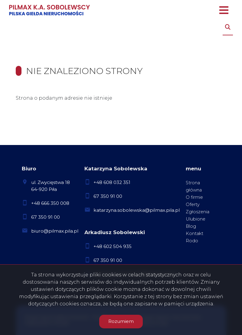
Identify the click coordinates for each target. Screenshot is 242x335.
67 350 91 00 (45, 217)
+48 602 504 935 (112, 246)
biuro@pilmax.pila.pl (54, 231)
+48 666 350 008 (50, 203)
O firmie (194, 197)
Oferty (193, 204)
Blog (191, 226)
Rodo (192, 240)
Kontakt (194, 233)
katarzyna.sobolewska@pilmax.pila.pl (136, 210)
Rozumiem (121, 321)
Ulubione (195, 219)
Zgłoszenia (197, 211)
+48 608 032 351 (111, 182)
